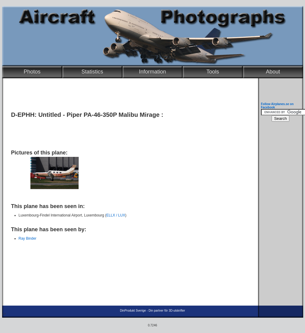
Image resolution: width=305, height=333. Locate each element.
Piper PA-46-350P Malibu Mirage (113, 114)
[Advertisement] (128, 132)
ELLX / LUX (115, 215)
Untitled (49, 114)
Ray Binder (27, 238)
